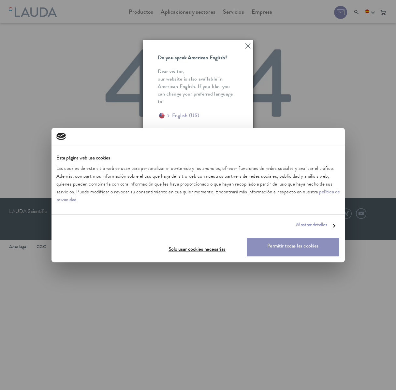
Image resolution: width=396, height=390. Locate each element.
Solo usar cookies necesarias (197, 250)
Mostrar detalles (311, 225)
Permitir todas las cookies (293, 246)
